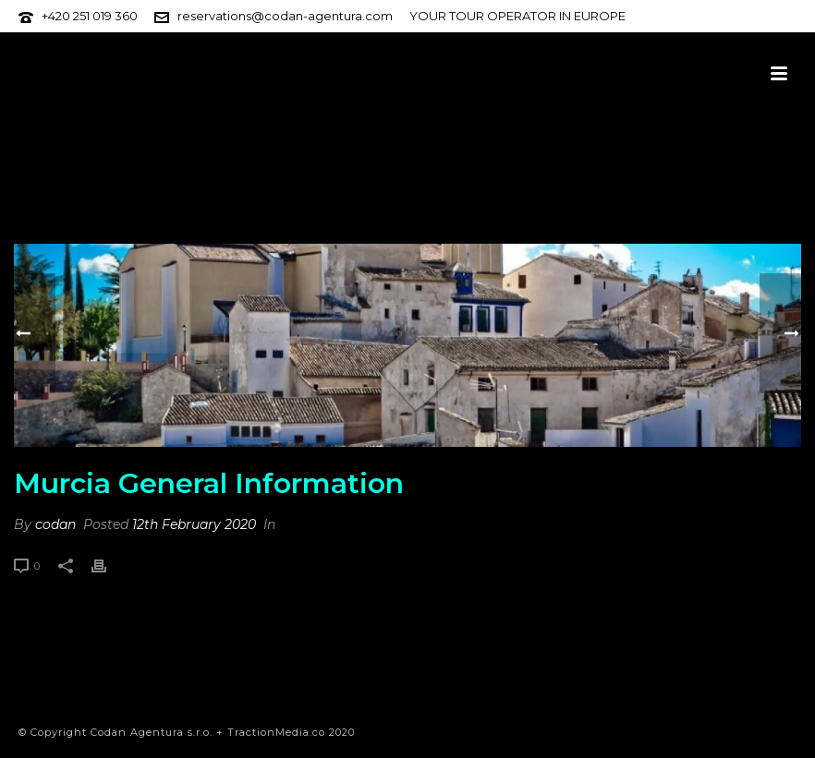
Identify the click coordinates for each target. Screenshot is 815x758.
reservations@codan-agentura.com (285, 15)
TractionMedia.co (276, 732)
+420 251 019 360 (90, 15)
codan (55, 524)
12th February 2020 (194, 524)
